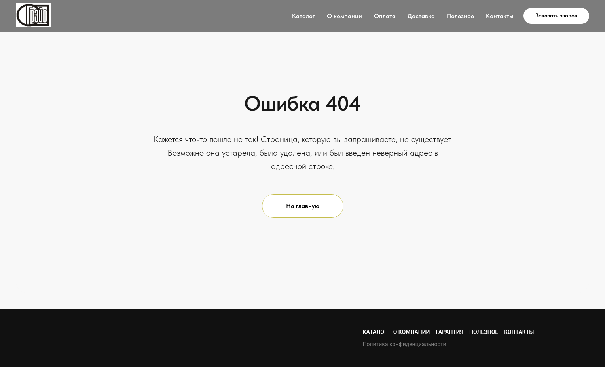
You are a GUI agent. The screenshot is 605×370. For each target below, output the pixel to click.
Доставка (421, 16)
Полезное (460, 16)
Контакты (500, 16)
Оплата (385, 16)
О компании (344, 16)
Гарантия (449, 332)
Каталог (303, 16)
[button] (556, 16)
